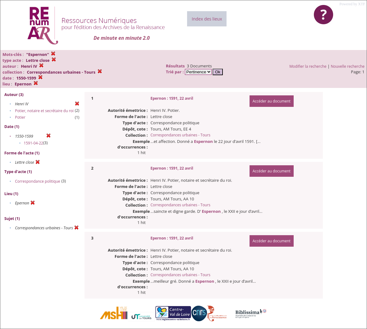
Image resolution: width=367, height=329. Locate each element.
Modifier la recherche (307, 66)
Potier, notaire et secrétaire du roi (44, 110)
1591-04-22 (33, 143)
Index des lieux (207, 19)
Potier (20, 117)
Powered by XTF (352, 4)
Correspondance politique (37, 181)
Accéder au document (272, 101)
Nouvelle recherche (348, 66)
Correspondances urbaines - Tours (180, 135)
